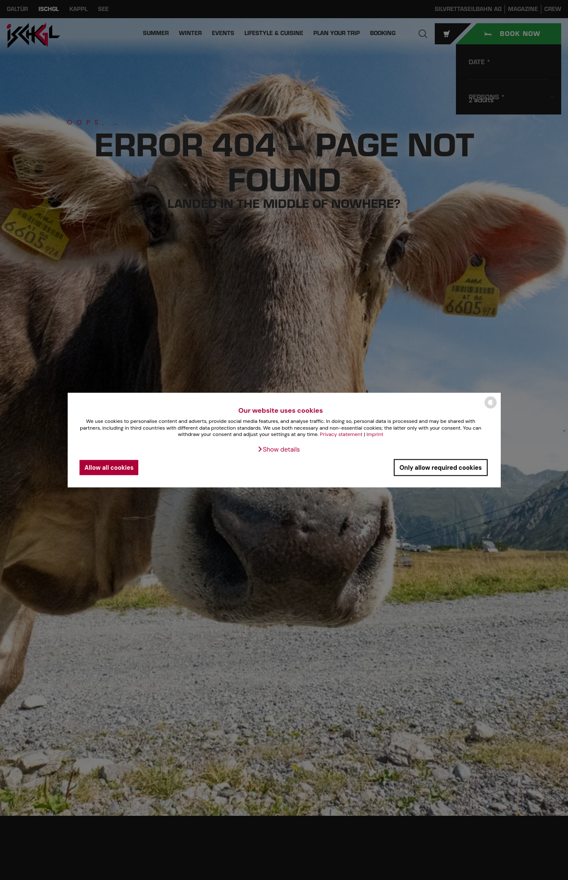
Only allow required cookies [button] (440, 467)
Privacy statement (341, 434)
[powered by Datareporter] (490, 408)
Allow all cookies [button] (109, 467)
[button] (278, 449)
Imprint (374, 434)
